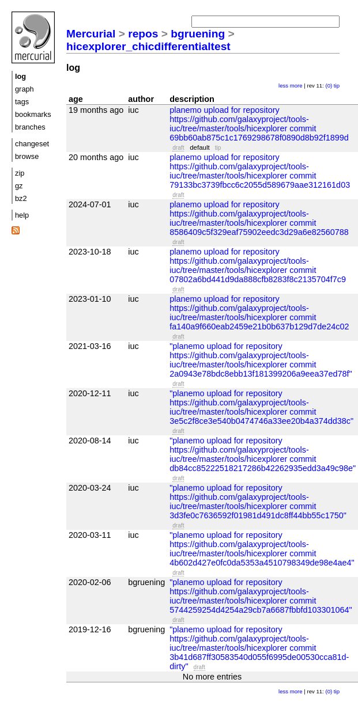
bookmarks (33, 114)
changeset (32, 143)
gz (19, 185)
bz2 (21, 198)
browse (27, 156)
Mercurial (90, 34)
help (22, 215)
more (296, 85)
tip (337, 85)
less (283, 85)
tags (22, 101)
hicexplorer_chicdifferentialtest (148, 46)
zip (19, 173)
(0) (328, 85)
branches (30, 127)
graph (24, 89)
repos (143, 34)
